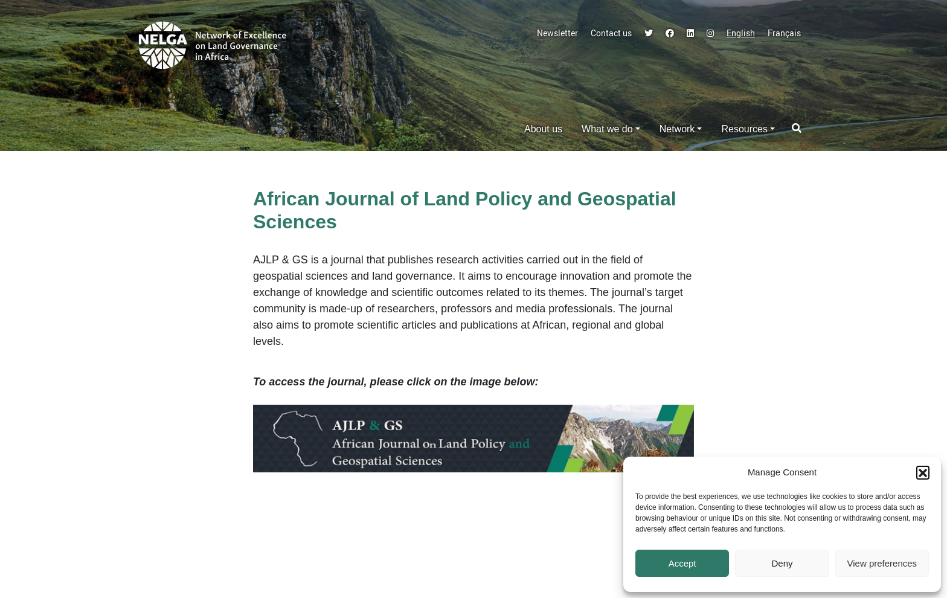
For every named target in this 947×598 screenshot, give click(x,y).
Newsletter (557, 33)
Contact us (611, 33)
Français (784, 33)
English (741, 33)
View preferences (882, 563)
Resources (744, 129)
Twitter (649, 33)
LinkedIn (690, 33)
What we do (607, 129)
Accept (682, 563)
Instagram (710, 33)
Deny (781, 563)
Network (677, 129)
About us (543, 129)
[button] (923, 472)
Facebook (670, 33)
